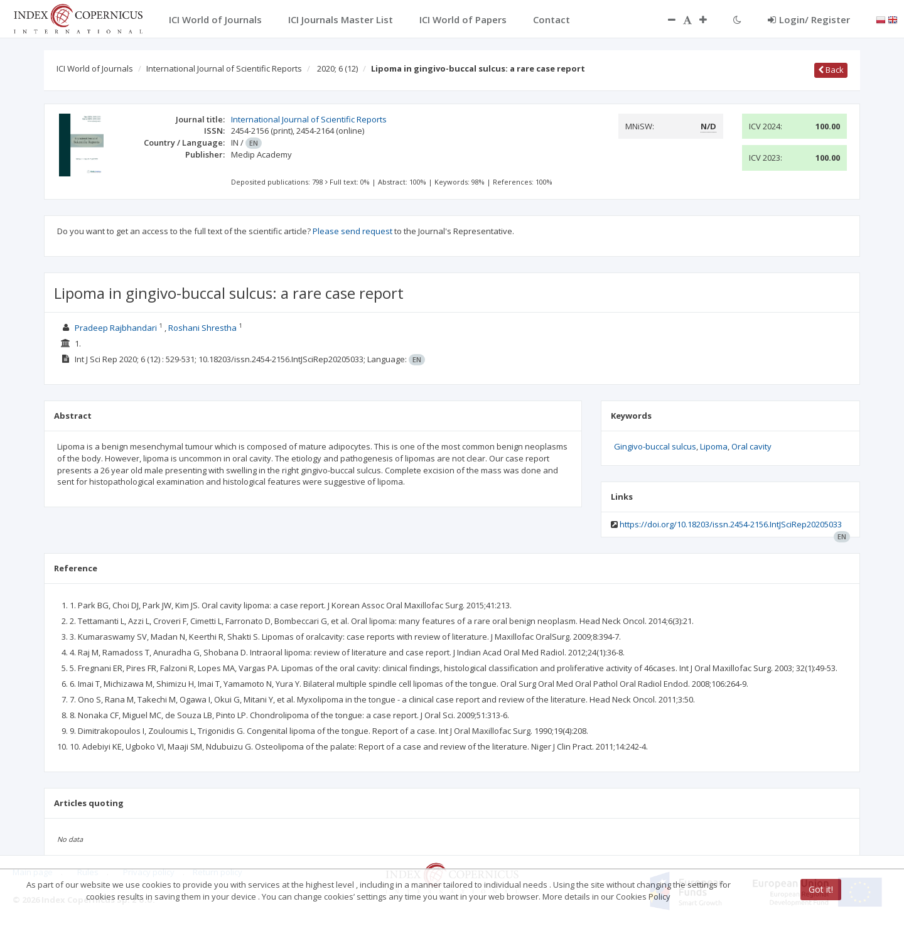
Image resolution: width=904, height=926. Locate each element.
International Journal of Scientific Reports (224, 68)
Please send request (352, 231)
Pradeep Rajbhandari (116, 327)
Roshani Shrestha (202, 327)
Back (831, 69)
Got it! (821, 889)
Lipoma (714, 446)
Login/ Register (809, 19)
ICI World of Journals (94, 68)
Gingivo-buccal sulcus (655, 446)
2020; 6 (337, 68)
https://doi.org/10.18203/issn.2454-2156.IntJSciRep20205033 (731, 524)
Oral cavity (751, 446)
